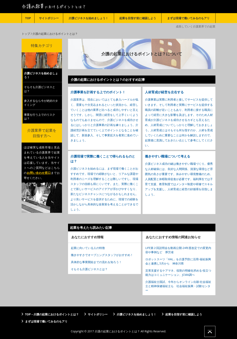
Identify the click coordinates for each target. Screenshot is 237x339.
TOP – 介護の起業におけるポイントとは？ (52, 314)
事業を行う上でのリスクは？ (39, 117)
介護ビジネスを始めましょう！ (88, 18)
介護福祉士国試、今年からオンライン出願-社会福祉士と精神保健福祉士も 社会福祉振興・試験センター (178, 286)
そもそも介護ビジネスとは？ (89, 269)
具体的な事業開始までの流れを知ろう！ (96, 262)
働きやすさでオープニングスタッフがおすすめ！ (102, 255)
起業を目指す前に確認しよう (137, 18)
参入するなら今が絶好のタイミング (41, 103)
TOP (28, 18)
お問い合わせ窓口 (39, 173)
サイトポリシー (49, 18)
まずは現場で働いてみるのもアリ (188, 18)
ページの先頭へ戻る (209, 331)
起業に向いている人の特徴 (88, 248)
